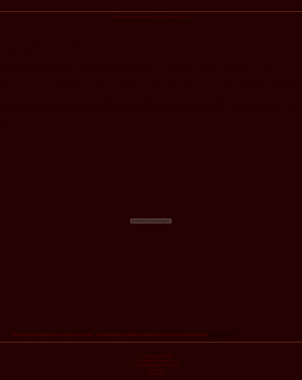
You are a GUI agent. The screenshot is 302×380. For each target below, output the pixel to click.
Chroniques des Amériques (156, 365)
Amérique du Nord (157, 356)
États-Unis (157, 374)
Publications (151, 8)
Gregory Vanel (178, 16)
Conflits (157, 369)
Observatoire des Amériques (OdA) (139, 16)
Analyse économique (156, 361)
